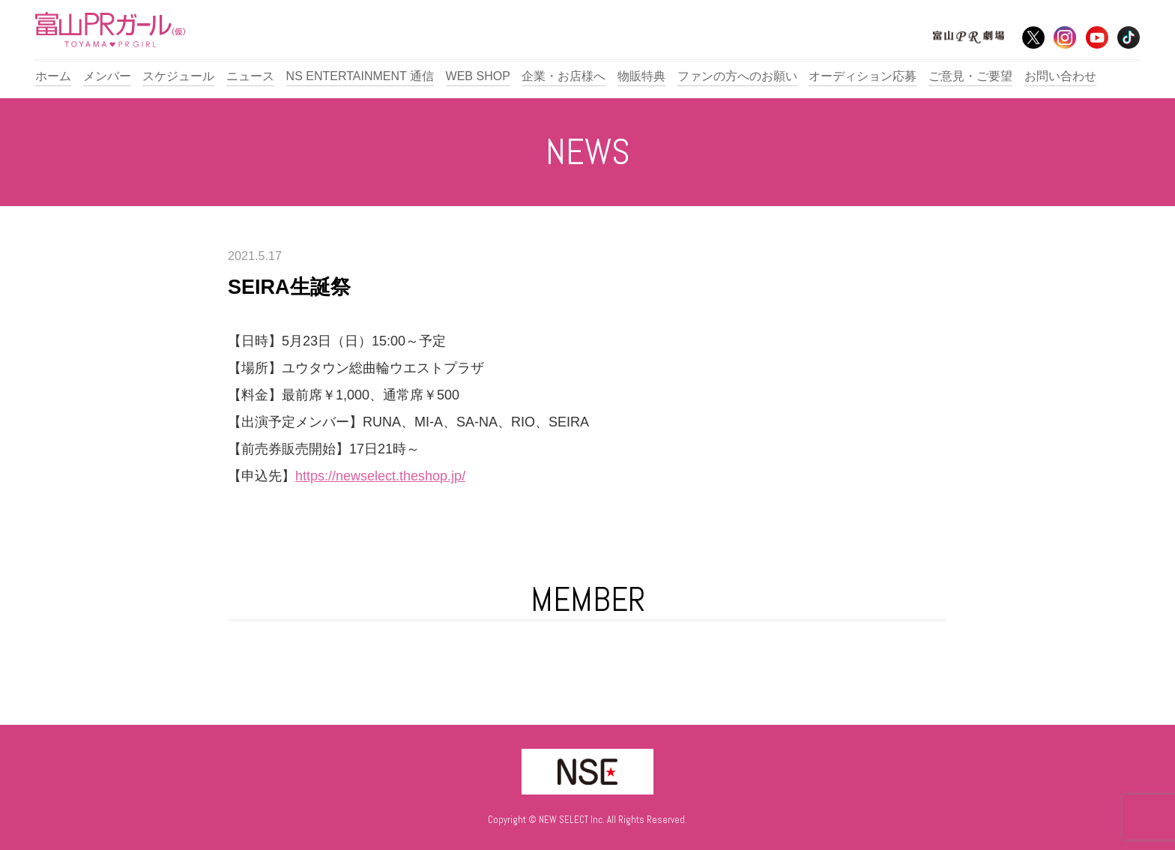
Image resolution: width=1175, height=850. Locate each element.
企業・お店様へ (563, 76)
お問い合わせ (1060, 76)
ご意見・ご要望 (970, 76)
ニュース (250, 76)
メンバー (107, 76)
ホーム (53, 76)
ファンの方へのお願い (737, 76)
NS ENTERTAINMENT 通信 (360, 76)
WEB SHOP (478, 76)
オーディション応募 (862, 76)
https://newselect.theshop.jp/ (380, 475)
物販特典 (641, 76)
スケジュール (178, 76)
